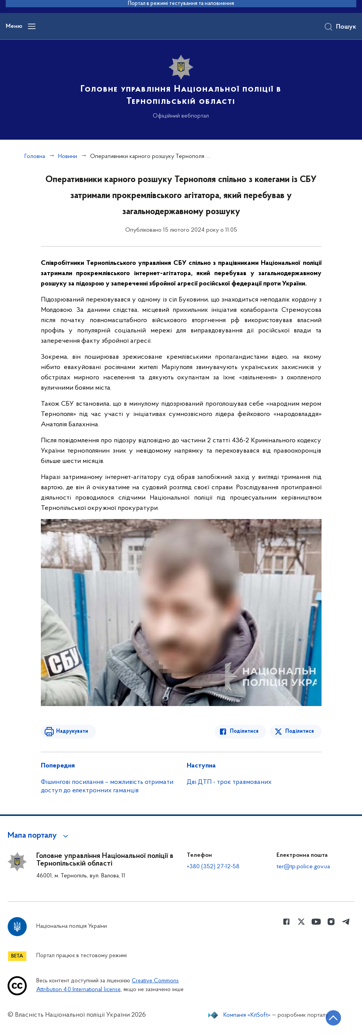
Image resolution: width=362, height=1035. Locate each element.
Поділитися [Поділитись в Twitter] (299, 731)
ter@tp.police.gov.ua (303, 867)
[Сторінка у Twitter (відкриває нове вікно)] (301, 921)
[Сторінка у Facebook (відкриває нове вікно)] (286, 921)
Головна (34, 156)
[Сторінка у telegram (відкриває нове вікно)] (346, 921)
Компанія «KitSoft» (247, 1015)
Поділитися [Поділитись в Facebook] (244, 731)
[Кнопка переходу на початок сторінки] (333, 1017)
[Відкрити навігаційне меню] (32, 26)
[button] (39, 835)
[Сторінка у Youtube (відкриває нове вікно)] (316, 921)
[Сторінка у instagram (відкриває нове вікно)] (331, 921)
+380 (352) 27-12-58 (213, 867)
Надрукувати (72, 731)
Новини (67, 156)
